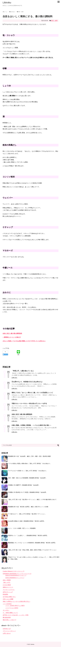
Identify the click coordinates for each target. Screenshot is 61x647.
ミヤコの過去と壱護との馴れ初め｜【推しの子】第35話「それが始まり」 (29, 463)
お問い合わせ (7, 633)
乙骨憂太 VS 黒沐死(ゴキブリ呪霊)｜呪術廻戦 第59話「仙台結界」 (27, 492)
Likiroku (7, 2)
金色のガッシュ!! (8, 592)
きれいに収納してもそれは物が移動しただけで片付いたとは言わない (24, 341)
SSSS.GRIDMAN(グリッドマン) (14, 577)
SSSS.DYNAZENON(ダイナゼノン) (15, 575)
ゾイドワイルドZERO (11, 608)
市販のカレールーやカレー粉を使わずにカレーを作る (29, 403)
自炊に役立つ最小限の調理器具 (12, 333)
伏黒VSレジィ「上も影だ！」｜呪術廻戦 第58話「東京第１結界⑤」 (28, 535)
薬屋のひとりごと (8, 587)
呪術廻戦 (5, 594)
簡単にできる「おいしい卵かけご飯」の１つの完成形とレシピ (32, 392)
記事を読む (14, 377)
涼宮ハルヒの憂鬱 (8, 599)
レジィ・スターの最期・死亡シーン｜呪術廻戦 (22, 528)
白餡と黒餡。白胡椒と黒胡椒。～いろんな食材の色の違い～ (31, 425)
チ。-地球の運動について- (10, 612)
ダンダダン (6, 610)
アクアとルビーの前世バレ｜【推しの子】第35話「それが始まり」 (27, 470)
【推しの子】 (7, 582)
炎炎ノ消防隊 (7, 580)
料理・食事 (54, 20)
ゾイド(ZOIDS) (7, 604)
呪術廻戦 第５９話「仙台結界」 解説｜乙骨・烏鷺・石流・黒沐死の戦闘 (29, 456)
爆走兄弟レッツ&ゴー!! (9, 619)
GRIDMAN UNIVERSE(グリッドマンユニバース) (17, 573)
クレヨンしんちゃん (9, 589)
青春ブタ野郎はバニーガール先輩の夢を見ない (16, 601)
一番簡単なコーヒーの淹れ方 (12, 337)
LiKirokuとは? (7, 628)
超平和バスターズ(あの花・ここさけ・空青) (16, 615)
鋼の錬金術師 (7, 617)
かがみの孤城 (7, 585)
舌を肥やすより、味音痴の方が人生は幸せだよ (27, 382)
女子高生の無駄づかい (9, 596)
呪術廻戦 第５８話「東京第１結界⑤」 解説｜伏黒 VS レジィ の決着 (28, 506)
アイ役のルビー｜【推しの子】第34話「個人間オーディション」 (27, 514)
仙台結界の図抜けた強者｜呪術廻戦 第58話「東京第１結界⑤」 (26, 521)
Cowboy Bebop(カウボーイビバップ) (13, 571)
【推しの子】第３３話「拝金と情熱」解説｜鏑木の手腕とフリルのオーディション (32, 550)
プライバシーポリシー (9, 631)
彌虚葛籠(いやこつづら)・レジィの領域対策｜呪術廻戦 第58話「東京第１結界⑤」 (32, 542)
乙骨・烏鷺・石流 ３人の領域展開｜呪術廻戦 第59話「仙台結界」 (27, 478)
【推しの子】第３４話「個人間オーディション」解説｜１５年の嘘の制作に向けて (32, 499)
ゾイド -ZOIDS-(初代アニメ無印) (15, 605)
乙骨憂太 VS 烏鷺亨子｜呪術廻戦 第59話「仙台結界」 (24, 485)
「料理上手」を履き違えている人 (23, 371)
